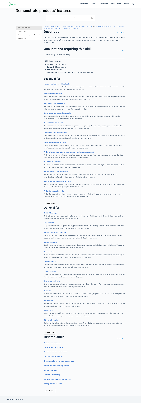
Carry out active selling (52, 375)
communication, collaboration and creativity (77, 26)
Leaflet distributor (50, 271)
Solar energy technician (52, 281)
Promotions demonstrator (53, 94)
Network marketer (50, 262)
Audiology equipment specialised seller (57, 181)
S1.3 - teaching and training (102, 26)
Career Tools (104, 4)
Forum (113, 4)
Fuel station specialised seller (54, 191)
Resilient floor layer (50, 213)
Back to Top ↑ (120, 32)
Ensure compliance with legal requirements (59, 361)
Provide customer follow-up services (56, 366)
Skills (58, 26)
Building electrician (50, 242)
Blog (95, 4)
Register (126, 4)
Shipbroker (47, 291)
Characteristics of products (53, 347)
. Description (21, 31)
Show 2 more (49, 391)
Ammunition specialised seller (54, 103)
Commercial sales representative (55, 133)
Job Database (85, 4)
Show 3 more (49, 332)
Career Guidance (49, 26)
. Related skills (22, 38)
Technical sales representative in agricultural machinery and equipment (69, 152)
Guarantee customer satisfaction (55, 352)
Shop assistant (49, 223)
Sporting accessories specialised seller (57, 113)
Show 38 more (50, 203)
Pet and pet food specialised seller (56, 171)
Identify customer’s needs (53, 384)
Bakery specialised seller (52, 162)
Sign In (119, 4)
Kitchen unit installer (51, 320)
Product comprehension (52, 343)
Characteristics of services (53, 356)
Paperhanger (48, 301)
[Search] (133, 4)
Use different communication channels (57, 379)
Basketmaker (48, 310)
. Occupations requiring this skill (28, 35)
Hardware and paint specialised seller (57, 84)
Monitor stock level (50, 370)
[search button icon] (92, 18)
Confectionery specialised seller (55, 142)
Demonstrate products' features (74, 28)
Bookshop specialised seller (53, 123)
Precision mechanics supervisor (55, 232)
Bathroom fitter (49, 252)
